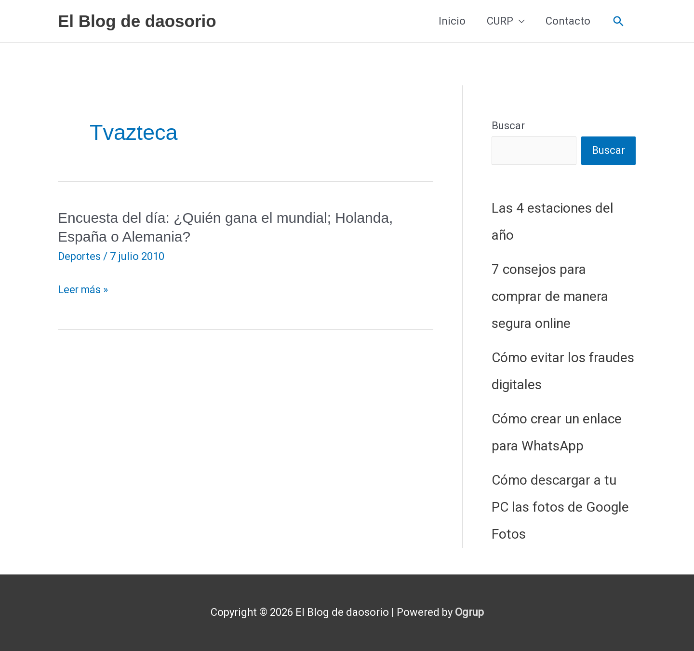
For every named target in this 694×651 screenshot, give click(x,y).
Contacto (568, 21)
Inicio (452, 21)
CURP (500, 21)
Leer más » (83, 290)
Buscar (508, 126)
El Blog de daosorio (137, 21)
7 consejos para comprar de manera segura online (550, 296)
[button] (619, 21)
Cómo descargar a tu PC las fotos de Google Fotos (560, 507)
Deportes (80, 256)
